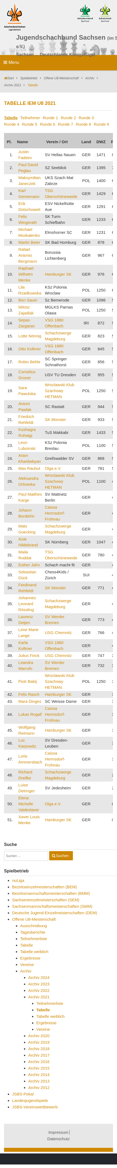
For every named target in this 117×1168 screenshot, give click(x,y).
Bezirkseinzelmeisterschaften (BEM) (44, 887)
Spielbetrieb (28, 78)
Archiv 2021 (12, 85)
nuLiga (18, 880)
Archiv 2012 (38, 1087)
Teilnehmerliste (33, 938)
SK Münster (55, 419)
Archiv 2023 (38, 984)
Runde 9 (101, 124)
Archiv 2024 (38, 977)
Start (10, 78)
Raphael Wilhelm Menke (25, 274)
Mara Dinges (29, 701)
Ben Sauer (27, 300)
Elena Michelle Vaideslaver (28, 804)
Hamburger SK (58, 274)
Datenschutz (58, 1138)
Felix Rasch (28, 694)
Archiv (89, 78)
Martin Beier (29, 242)
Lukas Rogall (30, 714)
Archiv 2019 (38, 1042)
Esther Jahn (29, 565)
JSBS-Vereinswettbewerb (35, 1107)
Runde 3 (86, 117)
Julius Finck (28, 655)
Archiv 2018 (38, 1048)
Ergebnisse (30, 958)
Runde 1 (50, 117)
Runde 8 (83, 124)
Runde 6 (47, 124)
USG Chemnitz (58, 632)
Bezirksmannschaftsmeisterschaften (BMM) (51, 893)
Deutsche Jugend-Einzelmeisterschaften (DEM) (54, 912)
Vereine (27, 964)
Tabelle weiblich (34, 951)
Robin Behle (29, 361)
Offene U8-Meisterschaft (61, 78)
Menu (11, 62)
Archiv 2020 (38, 1035)
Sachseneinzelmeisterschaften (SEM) (45, 900)
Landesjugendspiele (30, 1100)
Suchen (62, 856)
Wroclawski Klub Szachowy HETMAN (60, 390)
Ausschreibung (33, 925)
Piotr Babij (27, 681)
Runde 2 (68, 117)
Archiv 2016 (38, 1061)
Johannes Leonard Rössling (27, 603)
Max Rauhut (29, 468)
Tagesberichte (32, 932)
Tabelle (11, 117)
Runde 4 (11, 124)
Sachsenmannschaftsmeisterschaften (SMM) (52, 906)
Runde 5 (29, 124)
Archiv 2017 (38, 1055)
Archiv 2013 (38, 1081)
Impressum (58, 1132)
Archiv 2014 (38, 1074)
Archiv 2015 (38, 1068)
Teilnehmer (30, 117)
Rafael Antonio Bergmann (27, 255)
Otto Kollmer (29, 349)
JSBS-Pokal (23, 1094)
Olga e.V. (53, 468)
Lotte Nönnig (29, 336)
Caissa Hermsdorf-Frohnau (55, 513)
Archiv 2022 (38, 990)
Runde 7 (65, 124)
